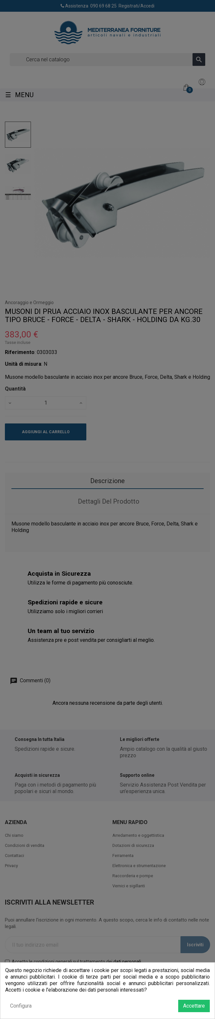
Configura (21, 1006)
